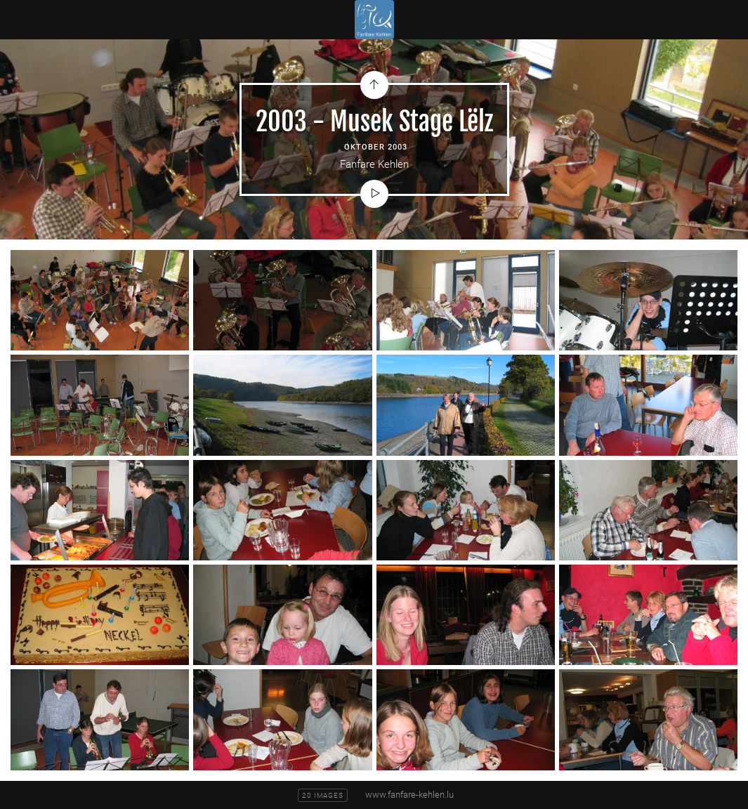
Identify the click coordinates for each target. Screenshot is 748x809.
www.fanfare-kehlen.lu (409, 794)
